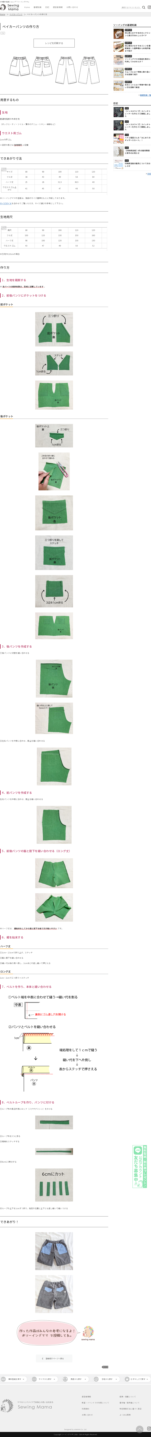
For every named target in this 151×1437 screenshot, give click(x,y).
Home (27, 7)
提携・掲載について (128, 1396)
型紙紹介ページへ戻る (55, 1358)
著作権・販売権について (130, 1402)
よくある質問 (125, 1415)
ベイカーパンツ (16, 14)
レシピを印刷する (54, 43)
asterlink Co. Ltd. (80, 1429)
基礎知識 (37, 7)
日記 (47, 7)
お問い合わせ (72, 7)
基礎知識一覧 (145, 95)
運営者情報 (58, 7)
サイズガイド (6, 203)
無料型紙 (14, 1379)
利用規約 (85, 1408)
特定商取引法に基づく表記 (130, 1408)
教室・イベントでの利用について (95, 1402)
